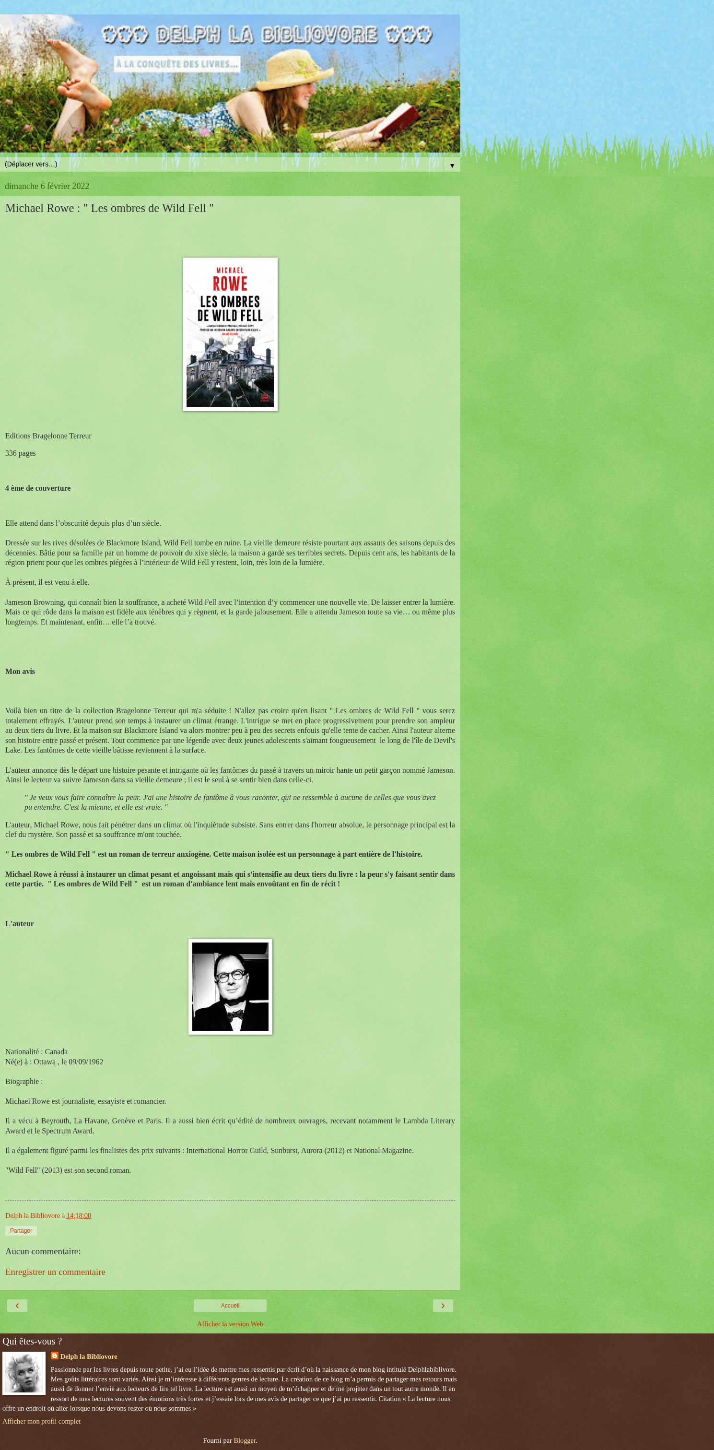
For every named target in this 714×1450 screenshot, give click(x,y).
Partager (21, 1230)
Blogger (245, 1440)
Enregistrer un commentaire (55, 1272)
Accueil (230, 1305)
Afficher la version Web (230, 1324)
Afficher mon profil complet (41, 1421)
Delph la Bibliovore (88, 1356)
